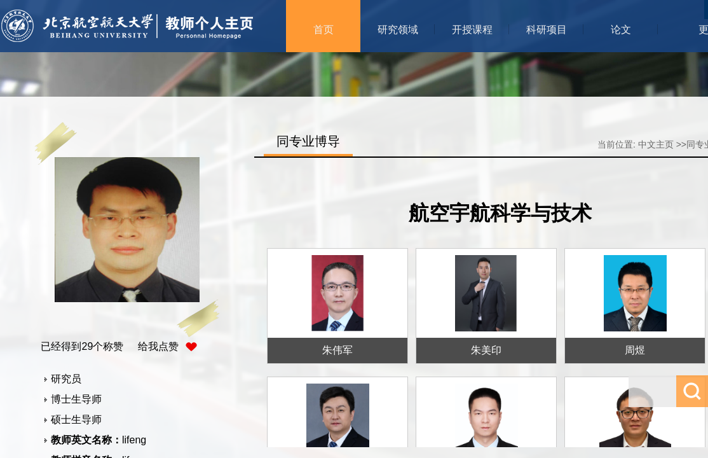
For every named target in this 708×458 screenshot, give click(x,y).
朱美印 (486, 350)
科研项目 (546, 29)
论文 (621, 29)
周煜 (635, 350)
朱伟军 (337, 350)
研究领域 (398, 29)
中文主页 (656, 144)
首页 (323, 29)
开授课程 (472, 29)
